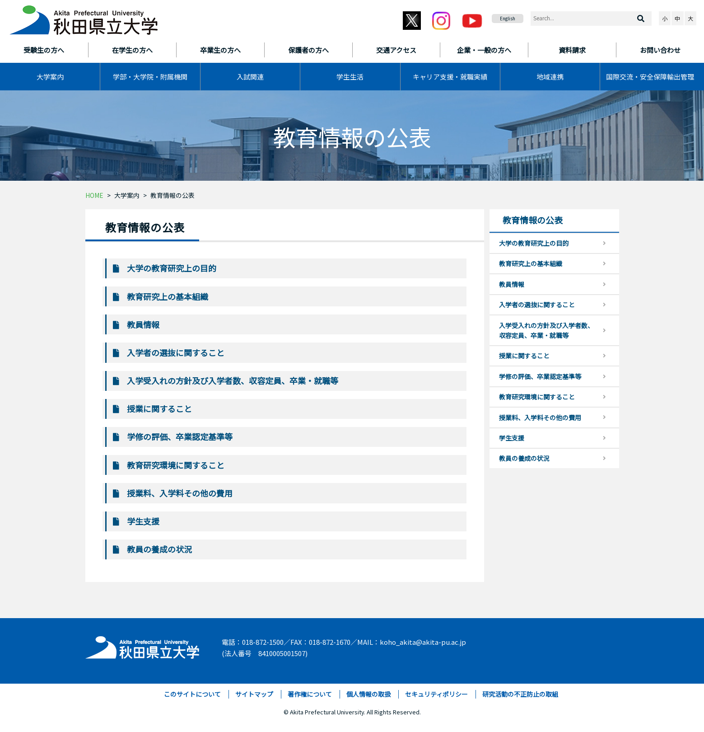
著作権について (310, 694)
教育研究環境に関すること (175, 465)
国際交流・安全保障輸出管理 (650, 76)
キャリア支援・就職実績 (450, 76)
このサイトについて (192, 694)
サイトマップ (254, 694)
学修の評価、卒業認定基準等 (180, 436)
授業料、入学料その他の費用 (180, 493)
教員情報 (143, 324)
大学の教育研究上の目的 (171, 268)
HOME (94, 195)
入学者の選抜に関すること (175, 352)
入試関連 (250, 76)
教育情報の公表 (172, 195)
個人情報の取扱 (368, 694)
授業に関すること (159, 408)
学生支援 (143, 521)
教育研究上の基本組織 (167, 296)
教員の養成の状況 (159, 549)
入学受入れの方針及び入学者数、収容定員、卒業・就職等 (232, 380)
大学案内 (50, 76)
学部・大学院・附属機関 (150, 76)
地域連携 (550, 76)
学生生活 (350, 76)
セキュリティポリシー (436, 694)
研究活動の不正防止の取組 (520, 694)
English (507, 18)
